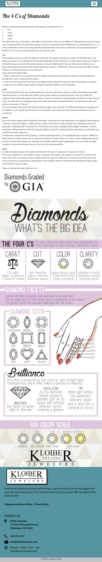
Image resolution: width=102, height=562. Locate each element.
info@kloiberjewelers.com (23, 541)
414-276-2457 (17, 536)
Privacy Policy (41, 504)
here (35, 168)
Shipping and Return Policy (18, 504)
